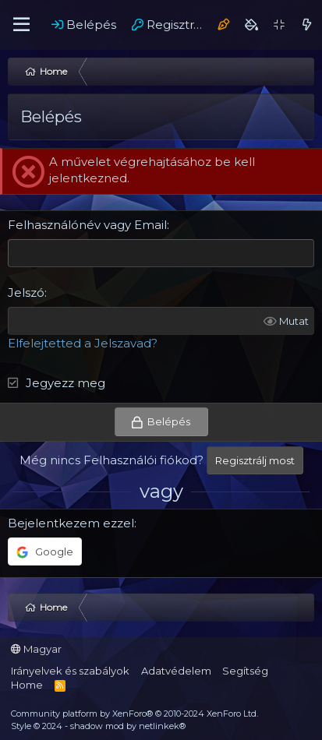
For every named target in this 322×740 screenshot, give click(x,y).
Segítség (245, 670)
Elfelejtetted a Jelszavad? (82, 343)
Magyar (36, 649)
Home (27, 684)
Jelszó (26, 292)
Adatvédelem (176, 670)
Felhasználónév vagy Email (87, 224)
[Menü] (21, 25)
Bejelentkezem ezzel (71, 523)
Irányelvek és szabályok (70, 670)
